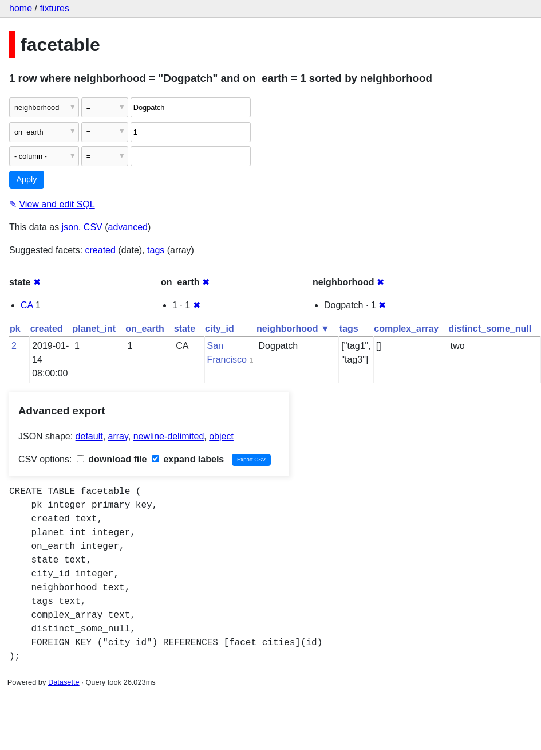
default (89, 436)
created (100, 250)
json (70, 227)
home (20, 8)
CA (27, 305)
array (118, 436)
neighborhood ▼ (293, 328)
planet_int (94, 328)
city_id (219, 328)
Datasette (64, 682)
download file (112, 459)
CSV (93, 227)
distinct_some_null (489, 328)
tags (155, 250)
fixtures (54, 8)
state (184, 328)
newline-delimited (168, 436)
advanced (128, 227)
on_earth (144, 328)
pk (15, 328)
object (221, 436)
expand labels (188, 459)
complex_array (406, 328)
